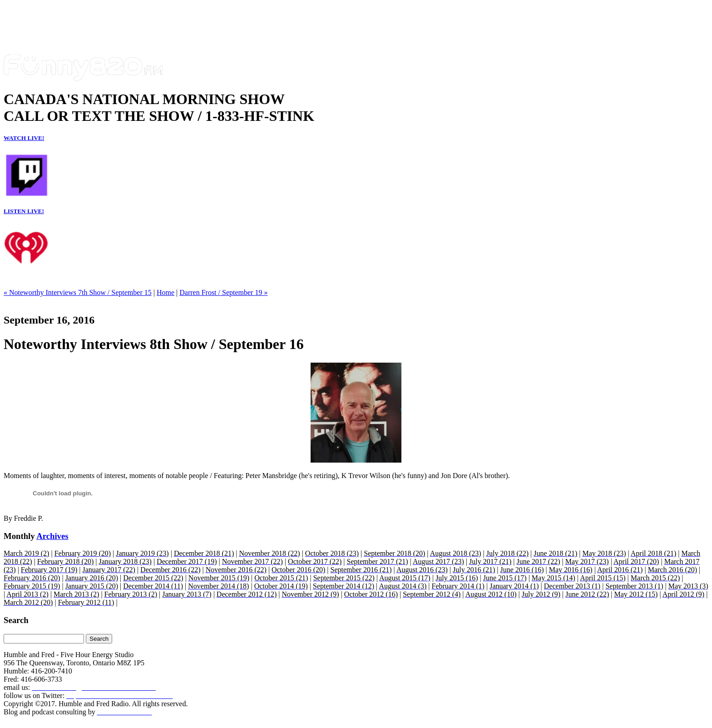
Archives (52, 536)
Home (165, 292)
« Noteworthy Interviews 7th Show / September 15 (78, 292)
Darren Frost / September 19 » (223, 292)
